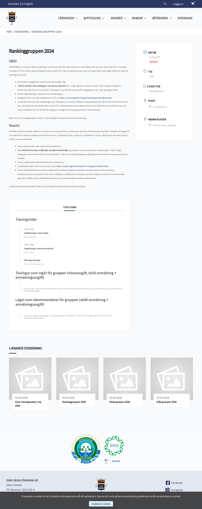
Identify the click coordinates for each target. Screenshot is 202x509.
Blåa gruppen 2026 (167, 401)
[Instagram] (174, 489)
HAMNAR (141, 18)
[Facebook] (174, 482)
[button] (165, 4)
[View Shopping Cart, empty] (193, 4)
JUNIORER (120, 18)
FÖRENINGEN (71, 18)
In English (27, 4)
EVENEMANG (185, 18)
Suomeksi (13, 4)
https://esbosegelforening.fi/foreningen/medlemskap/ (86, 97)
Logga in (178, 4)
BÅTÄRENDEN (162, 18)
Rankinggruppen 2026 (74, 401)
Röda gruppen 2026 (119, 401)
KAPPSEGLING (96, 18)
